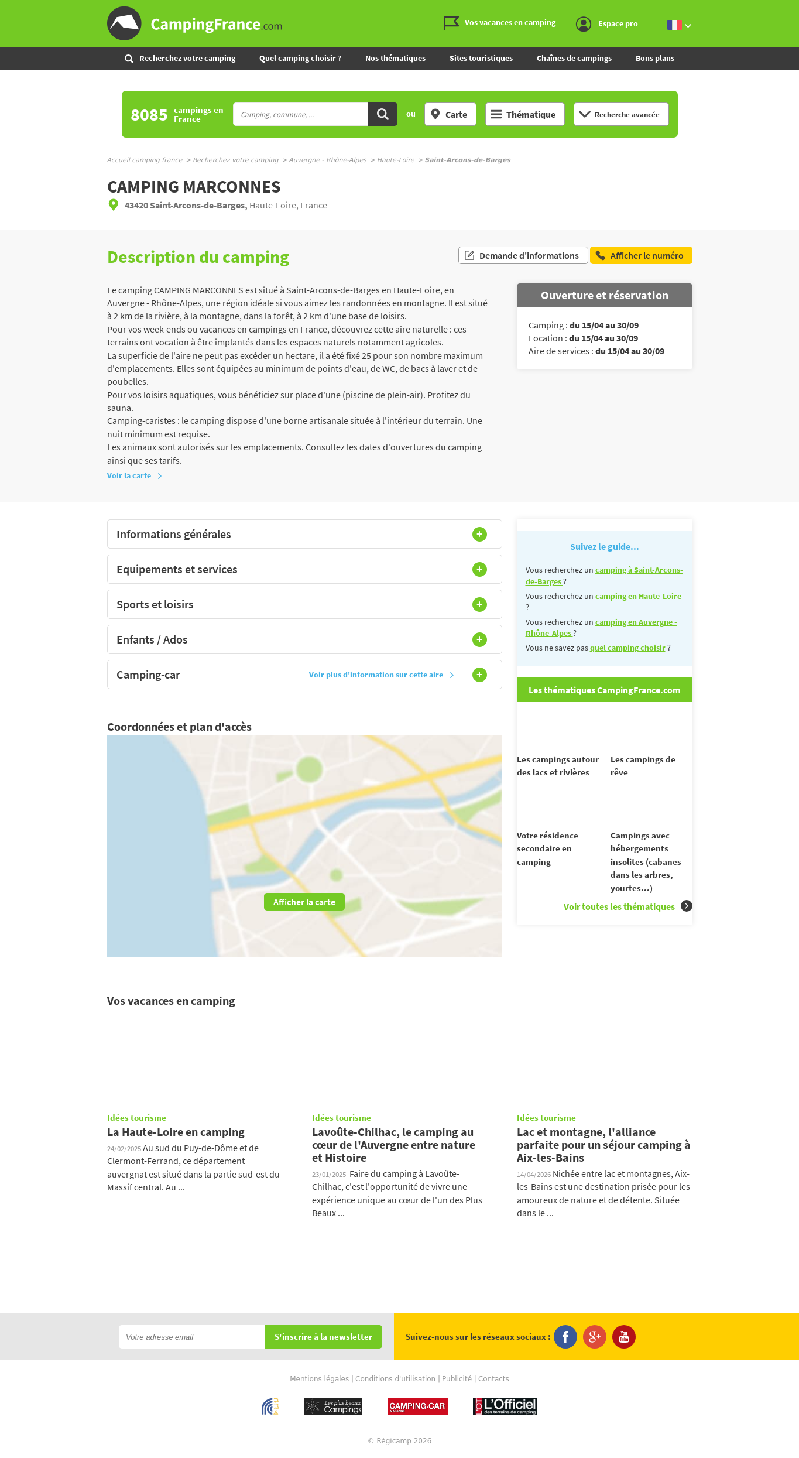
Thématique (523, 114)
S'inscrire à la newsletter (323, 1337)
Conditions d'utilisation (395, 1379)
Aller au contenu (790, 9)
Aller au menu (784, 9)
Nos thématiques (395, 58)
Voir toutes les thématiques (628, 927)
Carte (448, 114)
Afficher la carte (304, 902)
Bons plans (655, 58)
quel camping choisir (628, 647)
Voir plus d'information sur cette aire (382, 674)
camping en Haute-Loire (638, 596)
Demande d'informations (521, 256)
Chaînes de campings (574, 58)
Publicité (457, 1379)
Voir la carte (135, 475)
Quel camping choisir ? (300, 58)
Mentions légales (319, 1379)
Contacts (493, 1379)
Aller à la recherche (796, 9)
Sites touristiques (481, 58)
